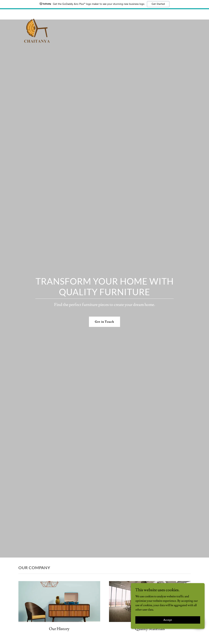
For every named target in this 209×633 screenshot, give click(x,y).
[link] (36, 13)
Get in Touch (104, 322)
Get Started (158, 4)
